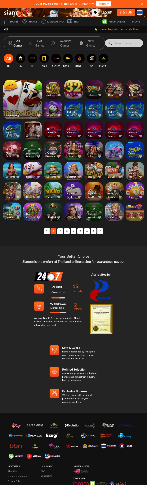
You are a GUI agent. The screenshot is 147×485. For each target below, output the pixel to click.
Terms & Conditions (17, 476)
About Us (12, 471)
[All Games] (16, 43)
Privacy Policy (15, 481)
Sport (29, 21)
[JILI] (32, 61)
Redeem (103, 4)
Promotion (113, 21)
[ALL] (8, 61)
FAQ (43, 471)
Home (11, 21)
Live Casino (52, 21)
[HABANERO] (80, 61)
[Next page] (100, 231)
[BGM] (44, 61)
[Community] (95, 12)
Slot (73, 21)
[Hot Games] (36, 43)
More (136, 21)
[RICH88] (56, 61)
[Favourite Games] (61, 43)
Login (107, 12)
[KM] (20, 61)
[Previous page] (47, 231)
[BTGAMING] (68, 61)
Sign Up (126, 12)
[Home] (13, 12)
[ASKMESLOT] (103, 61)
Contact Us (46, 475)
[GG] (91, 61)
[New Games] (87, 43)
